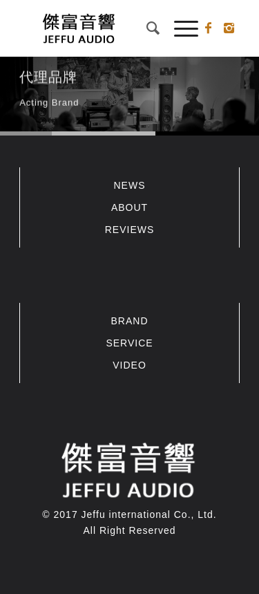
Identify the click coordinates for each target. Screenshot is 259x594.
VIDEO (129, 365)
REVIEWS (130, 229)
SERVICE (129, 343)
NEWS (130, 185)
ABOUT (129, 207)
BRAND (129, 320)
